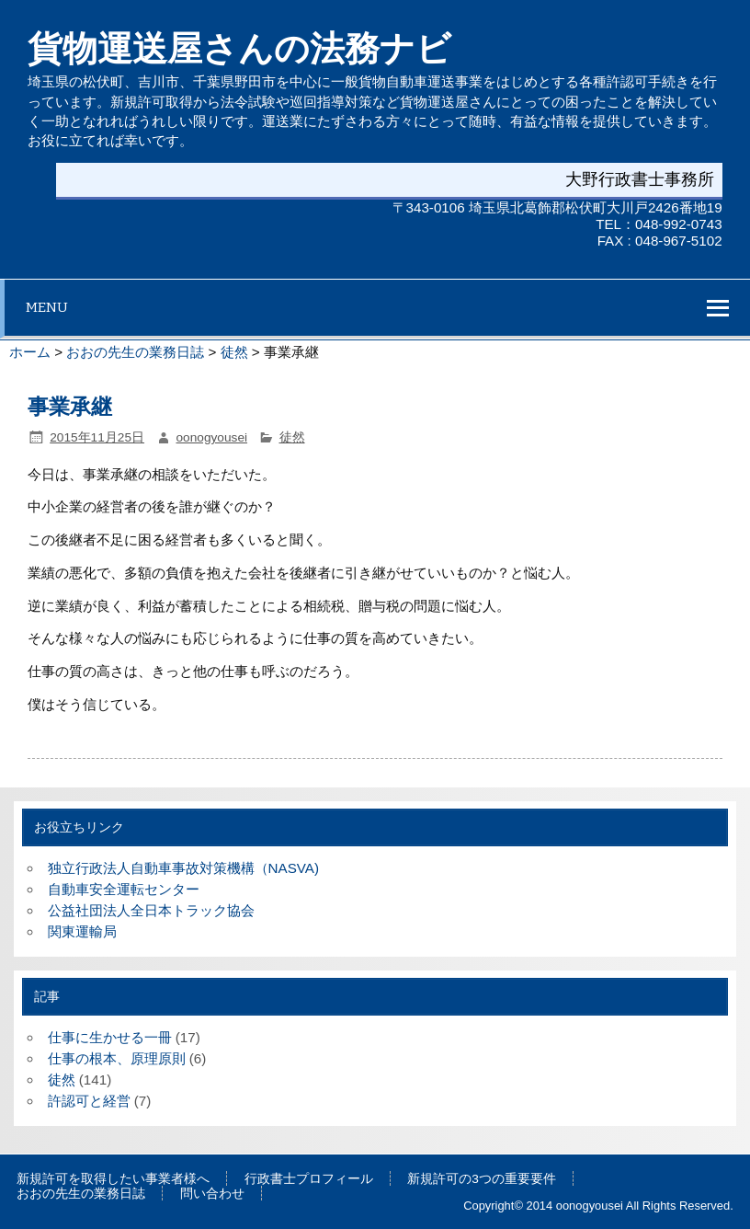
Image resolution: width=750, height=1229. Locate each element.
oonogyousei (212, 437)
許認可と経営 (89, 1100)
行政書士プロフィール (308, 1179)
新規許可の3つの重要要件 (481, 1179)
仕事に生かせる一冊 (110, 1037)
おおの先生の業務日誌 (135, 352)
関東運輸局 (82, 931)
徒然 (234, 352)
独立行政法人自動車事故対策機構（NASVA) (183, 868)
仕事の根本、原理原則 (117, 1058)
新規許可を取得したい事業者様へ (113, 1179)
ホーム (30, 352)
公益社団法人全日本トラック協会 (151, 910)
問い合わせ (212, 1194)
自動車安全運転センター (123, 889)
